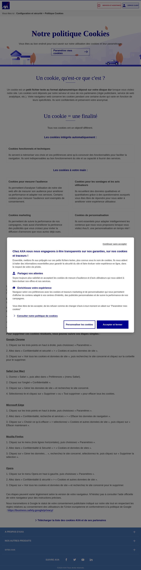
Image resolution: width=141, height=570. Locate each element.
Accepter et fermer (112, 324)
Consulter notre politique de (37, 316)
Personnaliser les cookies (79, 324)
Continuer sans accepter (115, 244)
